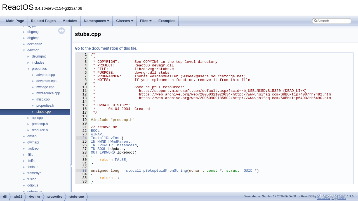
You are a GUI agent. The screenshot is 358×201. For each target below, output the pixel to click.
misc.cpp (43, 99)
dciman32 (34, 44)
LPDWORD (107, 152)
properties (39, 69)
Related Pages (43, 21)
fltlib (30, 155)
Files (146, 21)
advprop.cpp (45, 75)
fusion (31, 179)
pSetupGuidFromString (165, 170)
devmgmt (39, 56)
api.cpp (37, 118)
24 (81, 137)
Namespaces (97, 21)
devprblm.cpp (46, 81)
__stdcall (131, 170)
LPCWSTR (105, 145)
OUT (94, 152)
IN (93, 141)
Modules (69, 21)
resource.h (40, 130)
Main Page (15, 21)
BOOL (95, 130)
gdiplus (32, 185)
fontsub (32, 167)
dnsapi (32, 136)
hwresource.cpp (48, 93)
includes (38, 62)
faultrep (33, 148)
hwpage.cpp (45, 87)
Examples (166, 21)
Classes (124, 21)
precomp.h (40, 124)
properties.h (45, 105)
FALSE (120, 159)
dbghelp (33, 38)
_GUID (246, 170)
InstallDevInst (106, 137)
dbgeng (33, 32)
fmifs (30, 161)
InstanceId (126, 145)
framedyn (34, 173)
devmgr (33, 50)
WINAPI (97, 134)
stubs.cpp (43, 112)
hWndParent (119, 141)
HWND (101, 141)
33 (81, 170)
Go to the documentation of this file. (106, 48)
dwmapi (33, 142)
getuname (34, 191)
